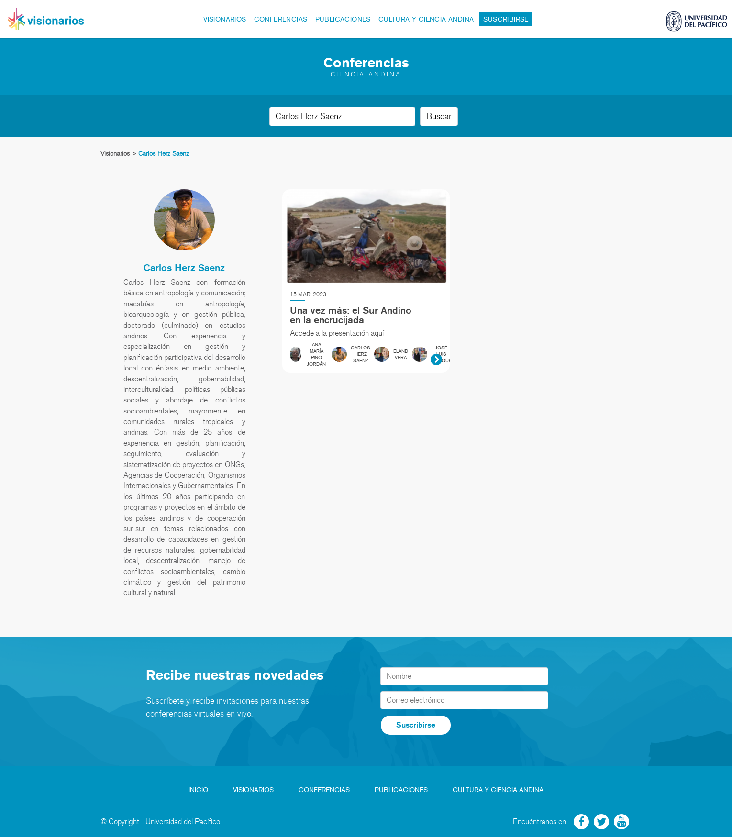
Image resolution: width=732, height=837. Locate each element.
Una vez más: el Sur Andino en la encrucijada (350, 315)
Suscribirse (505, 19)
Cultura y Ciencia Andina (426, 19)
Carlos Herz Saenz (184, 267)
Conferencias (281, 19)
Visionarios (224, 19)
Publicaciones (343, 19)
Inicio (198, 790)
